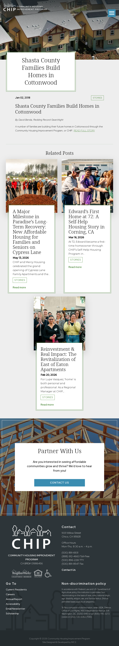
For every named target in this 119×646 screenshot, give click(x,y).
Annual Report (14, 599)
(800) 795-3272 (102, 613)
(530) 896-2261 (70, 560)
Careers (10, 594)
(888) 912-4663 (70, 556)
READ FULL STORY (84, 130)
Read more (19, 287)
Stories (97, 97)
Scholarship (12, 613)
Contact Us (69, 570)
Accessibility (13, 604)
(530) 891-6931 (70, 552)
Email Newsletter (15, 608)
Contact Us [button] (59, 482)
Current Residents (16, 589)
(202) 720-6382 (78, 617)
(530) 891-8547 (70, 563)
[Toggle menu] (112, 13)
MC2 (73, 642)
